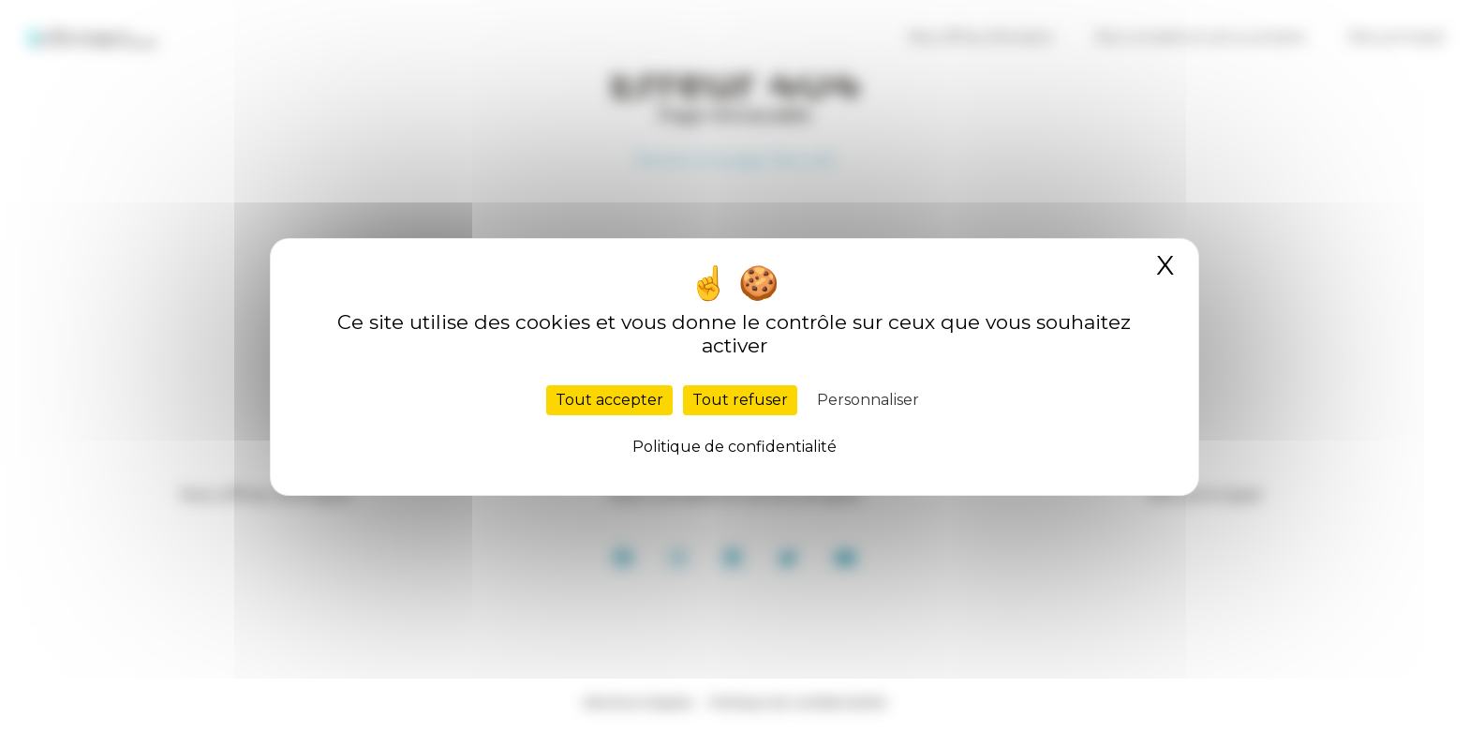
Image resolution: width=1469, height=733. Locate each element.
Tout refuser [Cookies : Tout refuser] (740, 400)
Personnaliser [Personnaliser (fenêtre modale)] (868, 400)
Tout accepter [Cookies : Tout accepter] (609, 400)
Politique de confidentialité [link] (734, 447)
